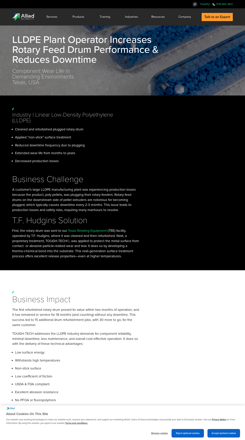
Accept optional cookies (224, 434)
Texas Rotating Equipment (88, 231)
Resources (158, 17)
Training (105, 17)
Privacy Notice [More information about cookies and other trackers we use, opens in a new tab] (219, 420)
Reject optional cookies (188, 434)
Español (205, 4)
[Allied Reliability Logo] (23, 17)
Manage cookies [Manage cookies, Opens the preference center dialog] (159, 434)
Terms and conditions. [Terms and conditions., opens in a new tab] (76, 424)
